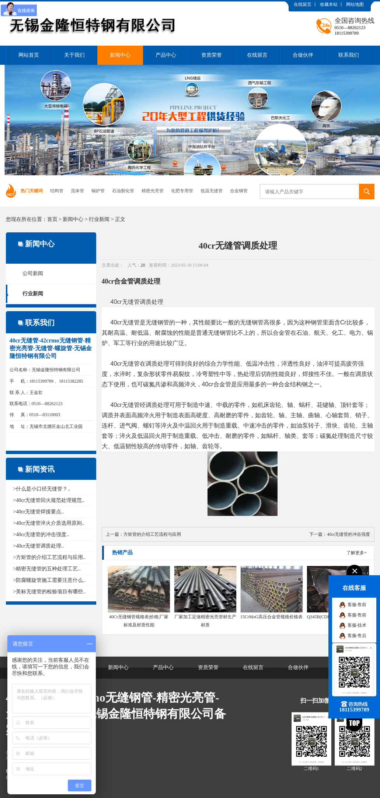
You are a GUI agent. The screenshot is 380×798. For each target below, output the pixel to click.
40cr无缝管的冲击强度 (348, 534)
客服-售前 (357, 604)
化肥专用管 (182, 190)
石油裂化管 (123, 190)
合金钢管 (239, 190)
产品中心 (166, 55)
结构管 (56, 190)
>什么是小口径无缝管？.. (41, 489)
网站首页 (28, 55)
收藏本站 (329, 4)
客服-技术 (357, 625)
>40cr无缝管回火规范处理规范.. (49, 500)
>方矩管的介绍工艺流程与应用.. (49, 557)
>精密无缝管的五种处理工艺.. (47, 569)
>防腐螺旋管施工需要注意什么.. (49, 580)
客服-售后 (357, 635)
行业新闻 (99, 219)
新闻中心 (120, 55)
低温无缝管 (212, 190)
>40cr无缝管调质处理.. (38, 546)
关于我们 (74, 55)
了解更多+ (356, 552)
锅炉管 (98, 190)
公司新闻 (32, 273)
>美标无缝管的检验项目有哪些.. (49, 591)
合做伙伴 (303, 55)
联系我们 (348, 55)
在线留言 (302, 4)
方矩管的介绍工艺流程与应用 (152, 534)
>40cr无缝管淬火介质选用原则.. (49, 523)
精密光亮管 (153, 190)
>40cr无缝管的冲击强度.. (41, 534)
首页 (52, 219)
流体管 (77, 190)
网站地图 (355, 4)
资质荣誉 (211, 55)
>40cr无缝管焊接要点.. (38, 511)
